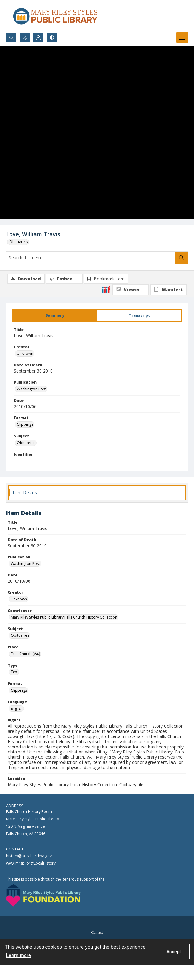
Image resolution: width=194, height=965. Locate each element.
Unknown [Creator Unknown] (25, 353)
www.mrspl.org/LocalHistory (31, 863)
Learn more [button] (18, 955)
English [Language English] (17, 708)
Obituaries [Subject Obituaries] (26, 442)
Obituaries (18, 241)
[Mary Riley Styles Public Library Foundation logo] (43, 895)
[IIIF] (106, 289)
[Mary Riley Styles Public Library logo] (55, 16)
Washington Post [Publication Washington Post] (31, 389)
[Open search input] (11, 37)
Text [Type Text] (14, 671)
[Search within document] (181, 258)
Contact (97, 932)
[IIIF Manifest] (168, 289)
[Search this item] (90, 258)
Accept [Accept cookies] (173, 951)
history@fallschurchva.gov (29, 855)
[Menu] (182, 37)
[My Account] (38, 37)
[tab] (55, 315)
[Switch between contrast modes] (52, 37)
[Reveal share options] (25, 37)
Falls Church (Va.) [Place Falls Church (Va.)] (25, 653)
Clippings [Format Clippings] (25, 424)
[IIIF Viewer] (130, 289)
